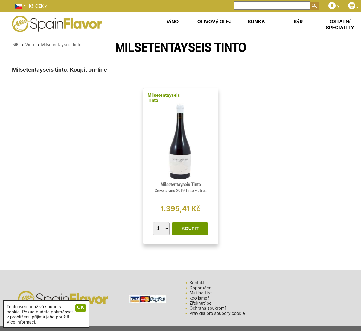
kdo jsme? (199, 297)
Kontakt (196, 282)
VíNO (173, 22)
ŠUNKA (256, 22)
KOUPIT (190, 228)
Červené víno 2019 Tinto (175, 190)
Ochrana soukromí (207, 308)
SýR (298, 22)
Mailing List (200, 292)
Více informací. (21, 321)
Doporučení (200, 287)
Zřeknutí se (200, 303)
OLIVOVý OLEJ (214, 22)
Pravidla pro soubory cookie (217, 313)
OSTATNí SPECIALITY (340, 25)
